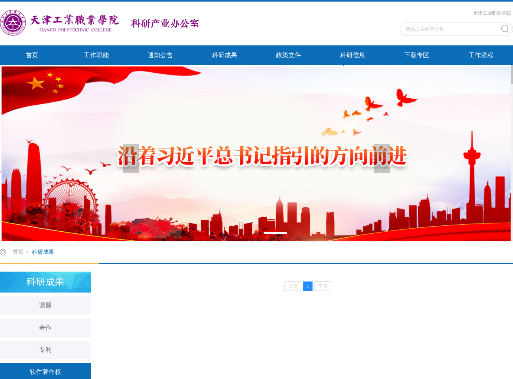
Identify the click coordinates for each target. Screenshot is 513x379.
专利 (45, 349)
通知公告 (160, 55)
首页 (32, 55)
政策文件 (288, 55)
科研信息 (352, 55)
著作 (45, 327)
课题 (45, 305)
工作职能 (96, 55)
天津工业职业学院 (492, 13)
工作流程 (481, 55)
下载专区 (416, 55)
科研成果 (224, 55)
